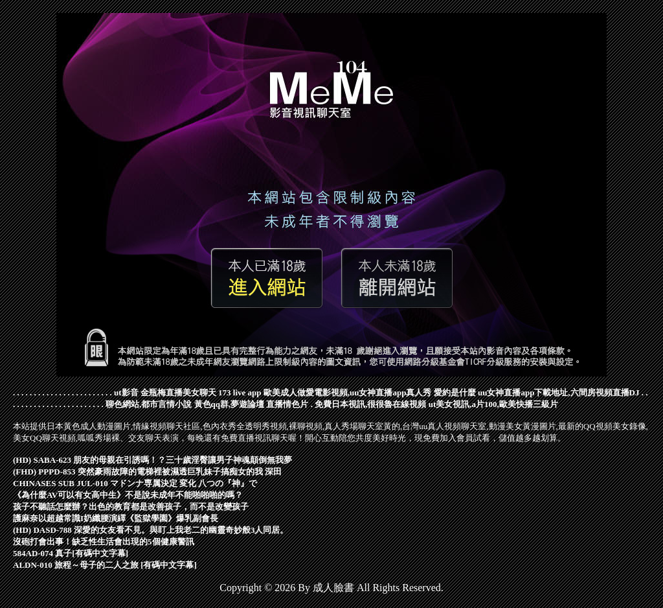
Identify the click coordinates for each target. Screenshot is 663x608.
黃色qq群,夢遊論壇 (229, 404)
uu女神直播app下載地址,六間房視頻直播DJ (559, 392)
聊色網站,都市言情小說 (149, 404)
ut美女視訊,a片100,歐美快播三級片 (493, 404)
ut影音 (126, 392)
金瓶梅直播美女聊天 (178, 392)
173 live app (239, 392)
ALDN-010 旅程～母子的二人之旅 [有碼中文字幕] (105, 565)
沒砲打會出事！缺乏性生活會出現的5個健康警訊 (103, 541)
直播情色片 (287, 404)
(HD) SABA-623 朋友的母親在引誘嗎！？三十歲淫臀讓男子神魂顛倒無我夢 (152, 460)
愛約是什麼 (455, 392)
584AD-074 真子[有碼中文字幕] (70, 553)
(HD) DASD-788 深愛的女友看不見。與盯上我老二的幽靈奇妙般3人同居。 (150, 530)
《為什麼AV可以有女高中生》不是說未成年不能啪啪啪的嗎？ (128, 495)
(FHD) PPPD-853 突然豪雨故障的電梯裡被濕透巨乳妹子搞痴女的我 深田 (147, 471)
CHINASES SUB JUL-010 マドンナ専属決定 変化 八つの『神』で (135, 483)
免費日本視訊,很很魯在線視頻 (370, 404)
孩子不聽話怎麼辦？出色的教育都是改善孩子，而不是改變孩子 (131, 506)
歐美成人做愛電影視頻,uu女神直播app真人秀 (348, 392)
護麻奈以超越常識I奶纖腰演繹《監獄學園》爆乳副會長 (115, 518)
